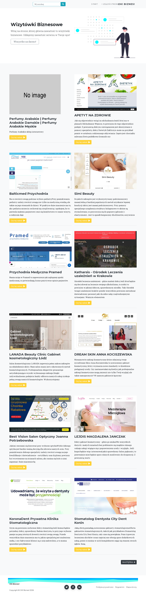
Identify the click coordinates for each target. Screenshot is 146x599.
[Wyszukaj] (45, 5)
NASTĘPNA (128, 562)
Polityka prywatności (104, 587)
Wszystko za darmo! (25, 41)
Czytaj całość (18, 137)
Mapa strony (131, 587)
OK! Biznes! (125, 5)
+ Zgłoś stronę (106, 5)
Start (91, 5)
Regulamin (119, 587)
